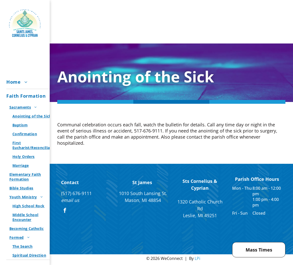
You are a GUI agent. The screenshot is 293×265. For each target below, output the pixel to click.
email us (70, 200)
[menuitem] (33, 82)
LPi (197, 258)
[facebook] (64, 211)
